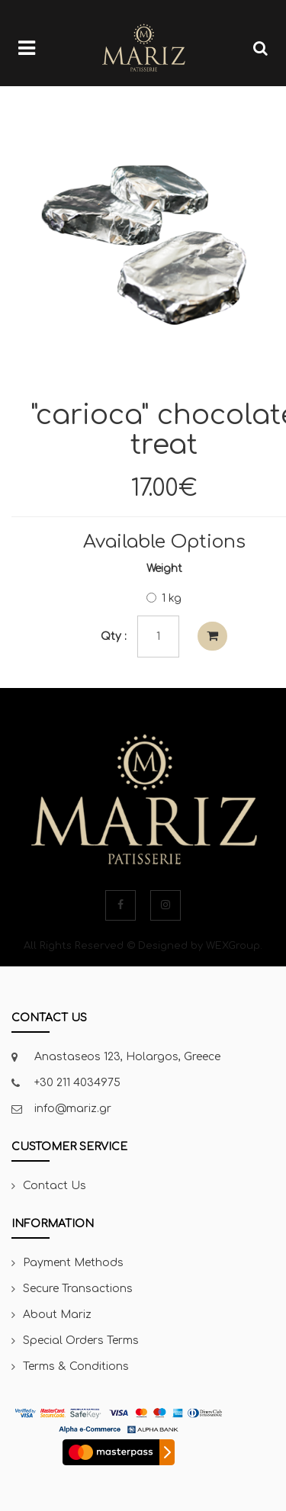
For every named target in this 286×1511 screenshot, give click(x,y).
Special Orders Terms (81, 1340)
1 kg (164, 598)
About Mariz (57, 1314)
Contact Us (54, 1185)
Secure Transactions (78, 1288)
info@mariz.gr (72, 1108)
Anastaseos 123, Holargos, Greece (127, 1057)
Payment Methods (73, 1262)
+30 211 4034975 (77, 1082)
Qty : (114, 636)
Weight (164, 568)
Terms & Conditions (76, 1366)
